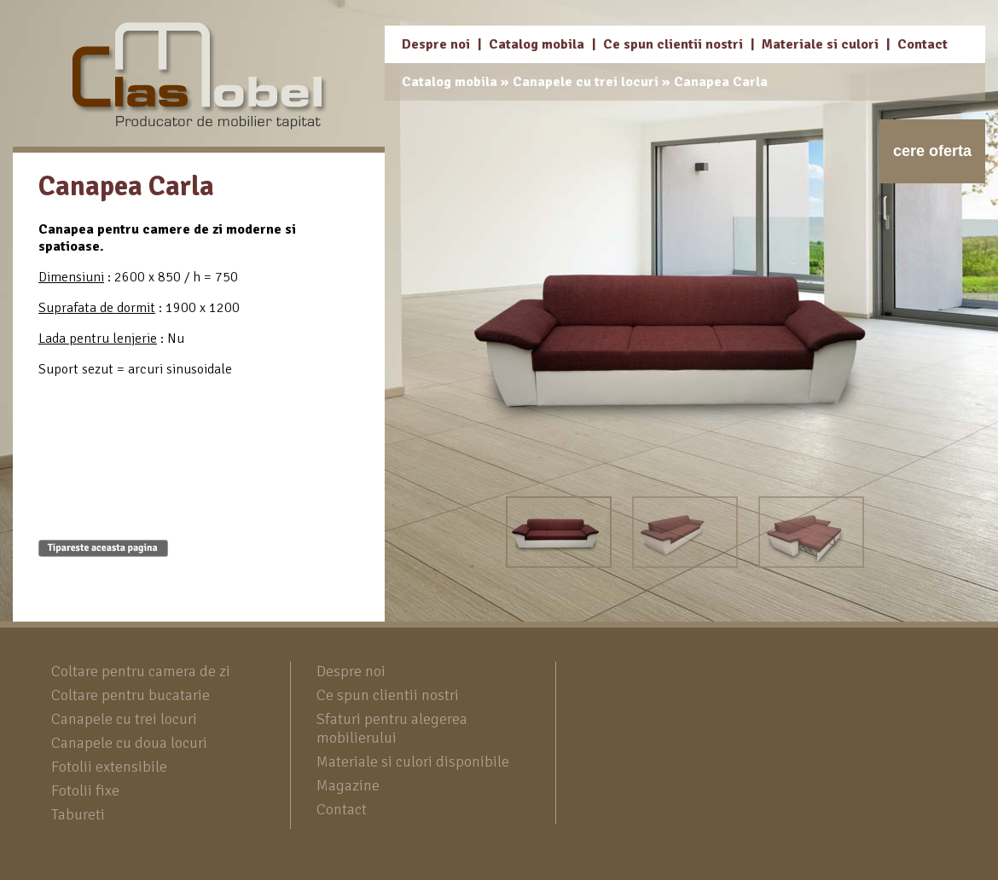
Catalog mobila (536, 44)
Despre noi (436, 44)
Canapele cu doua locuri (129, 742)
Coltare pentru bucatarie (130, 695)
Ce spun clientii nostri (673, 44)
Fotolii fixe (85, 790)
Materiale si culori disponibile (412, 761)
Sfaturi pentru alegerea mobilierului (391, 728)
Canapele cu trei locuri (586, 81)
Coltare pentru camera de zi (140, 671)
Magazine (348, 785)
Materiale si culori (820, 44)
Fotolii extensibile (109, 766)
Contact (922, 44)
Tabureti (78, 814)
